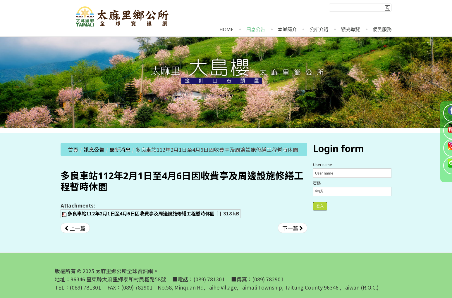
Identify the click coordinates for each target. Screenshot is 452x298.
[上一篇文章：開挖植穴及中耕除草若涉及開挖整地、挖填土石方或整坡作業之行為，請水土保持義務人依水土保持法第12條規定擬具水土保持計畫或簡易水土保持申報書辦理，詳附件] (75, 228)
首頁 (73, 149)
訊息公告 (255, 29)
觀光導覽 (350, 29)
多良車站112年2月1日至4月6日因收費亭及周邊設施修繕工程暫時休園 (141, 213)
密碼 (317, 182)
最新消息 (119, 149)
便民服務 (382, 29)
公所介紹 (319, 29)
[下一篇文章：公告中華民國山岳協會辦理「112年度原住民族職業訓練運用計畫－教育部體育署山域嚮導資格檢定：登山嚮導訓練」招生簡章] (292, 228)
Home (226, 29)
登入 (320, 206)
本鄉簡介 (287, 29)
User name (322, 164)
